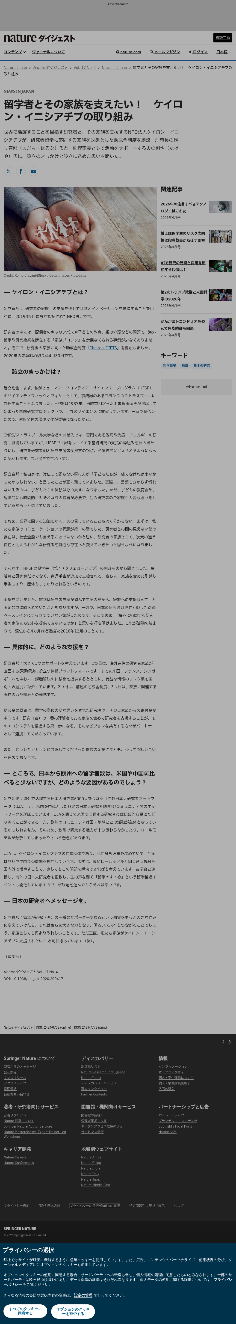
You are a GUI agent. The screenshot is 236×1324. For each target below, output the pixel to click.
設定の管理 (83, 1296)
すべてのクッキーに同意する (24, 1312)
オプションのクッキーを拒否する (73, 1312)
